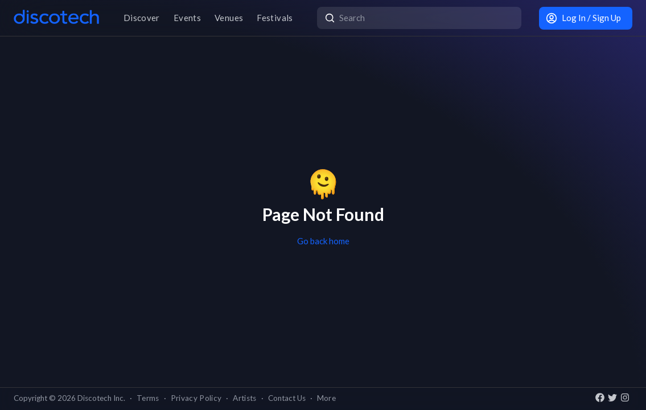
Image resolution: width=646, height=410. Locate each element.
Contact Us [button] (287, 398)
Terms (148, 398)
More (326, 398)
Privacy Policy (196, 398)
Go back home (323, 241)
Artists (244, 398)
